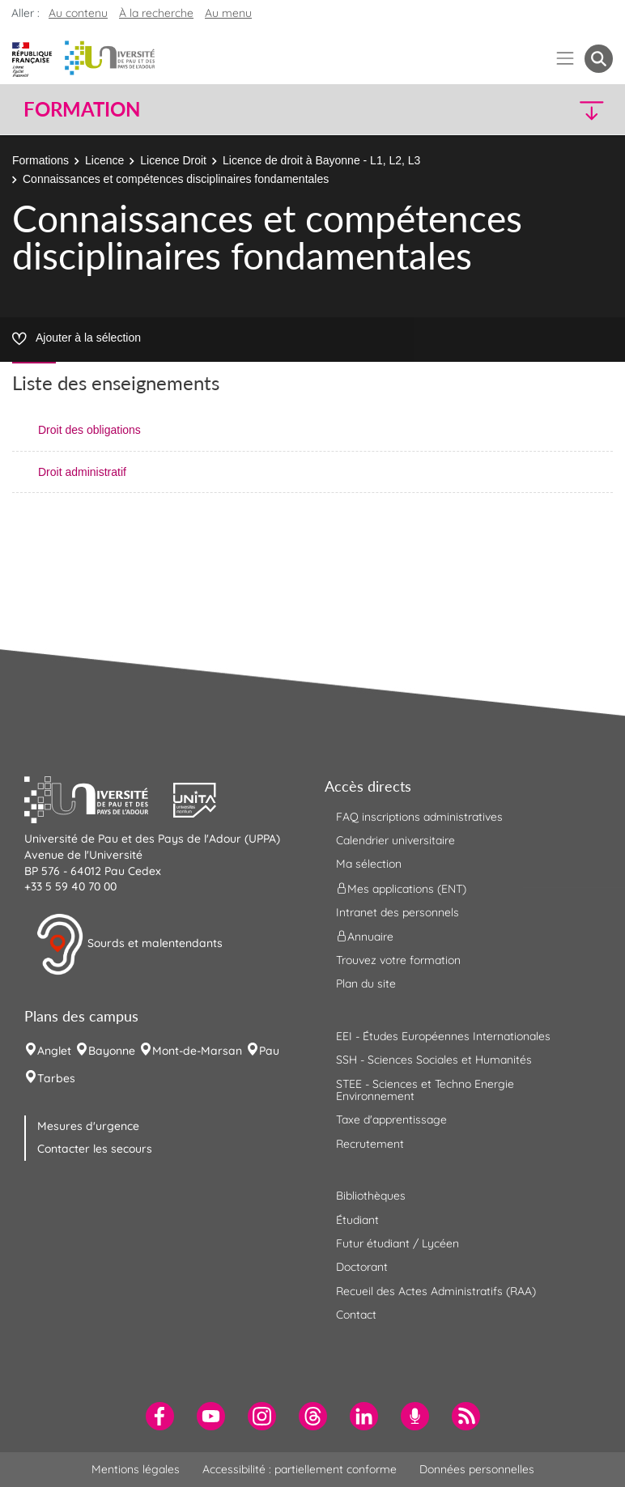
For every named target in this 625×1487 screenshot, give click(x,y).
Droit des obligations (89, 429)
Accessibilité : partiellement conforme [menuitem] (299, 1469)
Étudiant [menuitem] (357, 1220)
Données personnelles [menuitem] (476, 1469)
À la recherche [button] (156, 13)
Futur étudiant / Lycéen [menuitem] (397, 1243)
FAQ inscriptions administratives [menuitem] (419, 816)
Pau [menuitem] (269, 1050)
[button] (542, 109)
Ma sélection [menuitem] (369, 863)
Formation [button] (81, 109)
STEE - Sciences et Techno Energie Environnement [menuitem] (425, 1090)
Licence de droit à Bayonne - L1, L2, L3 (321, 160)
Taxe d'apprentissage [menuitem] (391, 1119)
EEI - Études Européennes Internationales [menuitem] (443, 1036)
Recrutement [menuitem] (370, 1143)
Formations (40, 160)
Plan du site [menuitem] (366, 983)
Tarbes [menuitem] (56, 1078)
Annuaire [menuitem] (364, 936)
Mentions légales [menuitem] (135, 1469)
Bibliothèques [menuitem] (371, 1195)
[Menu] (565, 58)
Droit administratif (82, 471)
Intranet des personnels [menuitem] (397, 912)
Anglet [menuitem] (54, 1050)
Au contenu (78, 13)
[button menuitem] (599, 59)
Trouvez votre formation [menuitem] (398, 960)
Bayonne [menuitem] (111, 1050)
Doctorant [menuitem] (362, 1267)
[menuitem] (159, 1416)
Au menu (228, 13)
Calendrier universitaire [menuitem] (395, 840)
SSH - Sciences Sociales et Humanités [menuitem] (434, 1059)
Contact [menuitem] (356, 1314)
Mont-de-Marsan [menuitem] (197, 1050)
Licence (104, 160)
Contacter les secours (94, 1148)
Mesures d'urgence (88, 1126)
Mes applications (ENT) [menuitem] (401, 888)
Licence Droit (173, 160)
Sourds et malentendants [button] (129, 944)
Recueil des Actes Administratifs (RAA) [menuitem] (436, 1291)
